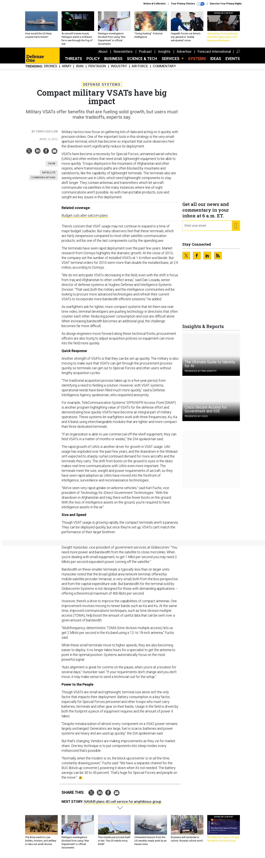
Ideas (215, 61)
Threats (73, 61)
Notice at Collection (154, 3)
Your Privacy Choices (187, 4)
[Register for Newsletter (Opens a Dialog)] (236, 229)
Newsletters (123, 54)
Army (66, 69)
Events (232, 61)
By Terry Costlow (45, 134)
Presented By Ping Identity (200, 374)
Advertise (184, 54)
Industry (119, 69)
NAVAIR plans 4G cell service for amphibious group (122, 804)
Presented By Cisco (196, 419)
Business (113, 61)
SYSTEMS (197, 61)
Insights (164, 54)
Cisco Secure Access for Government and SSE (206, 412)
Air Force (140, 69)
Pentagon (97, 69)
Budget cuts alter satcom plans (85, 218)
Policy (93, 61)
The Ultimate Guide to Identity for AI (210, 367)
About (102, 54)
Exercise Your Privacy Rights (226, 3)
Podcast (145, 54)
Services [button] (171, 61)
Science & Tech (142, 61)
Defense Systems (102, 87)
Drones (50, 69)
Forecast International (214, 54)
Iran (80, 69)
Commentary (164, 69)
